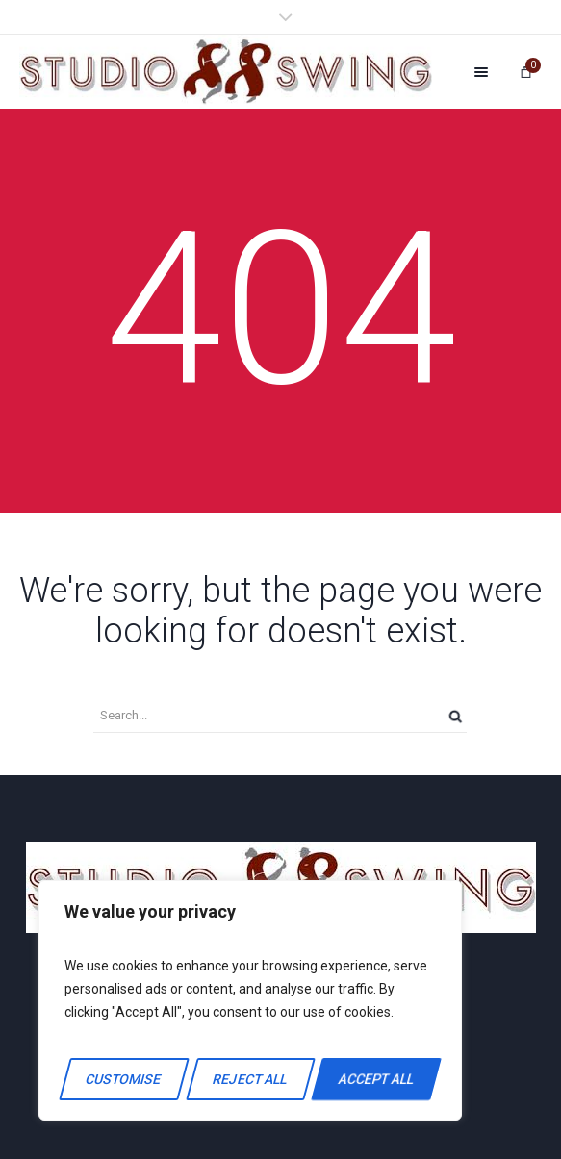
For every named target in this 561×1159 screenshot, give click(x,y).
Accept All (376, 1079)
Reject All (250, 1079)
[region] (250, 1000)
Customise (124, 1079)
